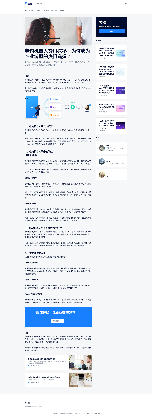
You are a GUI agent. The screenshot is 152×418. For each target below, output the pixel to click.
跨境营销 (62, 10)
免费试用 (111, 31)
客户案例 (46, 10)
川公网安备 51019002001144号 (81, 413)
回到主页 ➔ (40, 3)
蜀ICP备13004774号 (94, 413)
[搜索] (125, 4)
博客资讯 (31, 10)
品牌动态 (39, 10)
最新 (26, 10)
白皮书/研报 (54, 10)
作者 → (98, 137)
